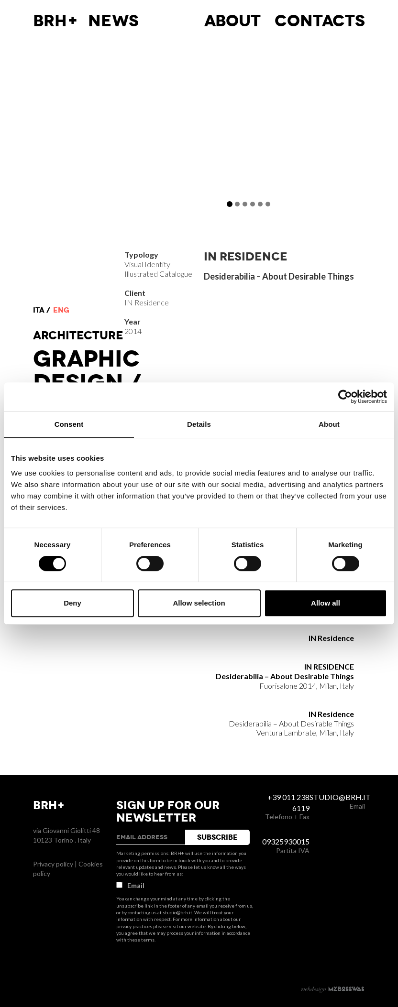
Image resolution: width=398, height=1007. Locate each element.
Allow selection (199, 603)
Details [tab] (199, 424)
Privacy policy (53, 864)
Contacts (320, 21)
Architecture (78, 335)
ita (38, 310)
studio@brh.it (177, 912)
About (232, 21)
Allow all (325, 603)
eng (61, 310)
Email (130, 885)
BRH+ (55, 21)
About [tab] (329, 424)
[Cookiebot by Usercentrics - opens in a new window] (345, 397)
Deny (72, 603)
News (113, 21)
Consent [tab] (69, 424)
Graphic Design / (87, 371)
